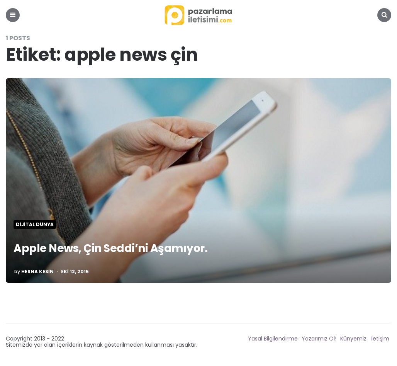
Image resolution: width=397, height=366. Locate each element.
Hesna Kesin (37, 271)
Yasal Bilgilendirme (273, 338)
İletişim (379, 338)
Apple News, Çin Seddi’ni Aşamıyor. (110, 248)
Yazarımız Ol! (319, 338)
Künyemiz (353, 338)
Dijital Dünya (35, 224)
